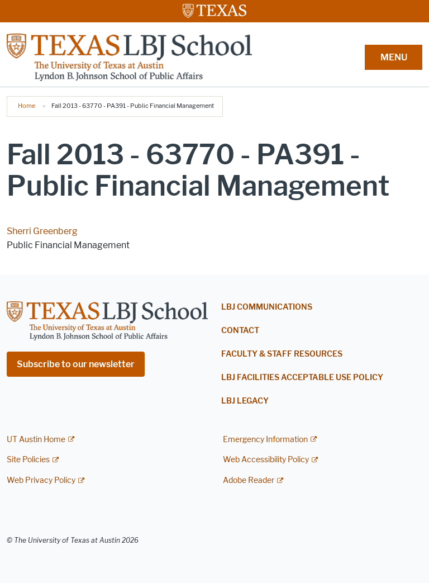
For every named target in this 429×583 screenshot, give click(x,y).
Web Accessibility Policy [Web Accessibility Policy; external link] (266, 459)
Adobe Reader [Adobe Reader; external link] (248, 480)
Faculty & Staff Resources (281, 354)
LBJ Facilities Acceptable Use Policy (302, 377)
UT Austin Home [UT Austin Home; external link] (36, 439)
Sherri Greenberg (42, 231)
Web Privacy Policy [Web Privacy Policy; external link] (41, 480)
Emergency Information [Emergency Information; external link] (265, 439)
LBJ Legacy (245, 401)
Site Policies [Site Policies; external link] (28, 459)
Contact (240, 330)
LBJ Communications (266, 307)
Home (26, 106)
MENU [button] (393, 57)
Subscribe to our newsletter (76, 364)
